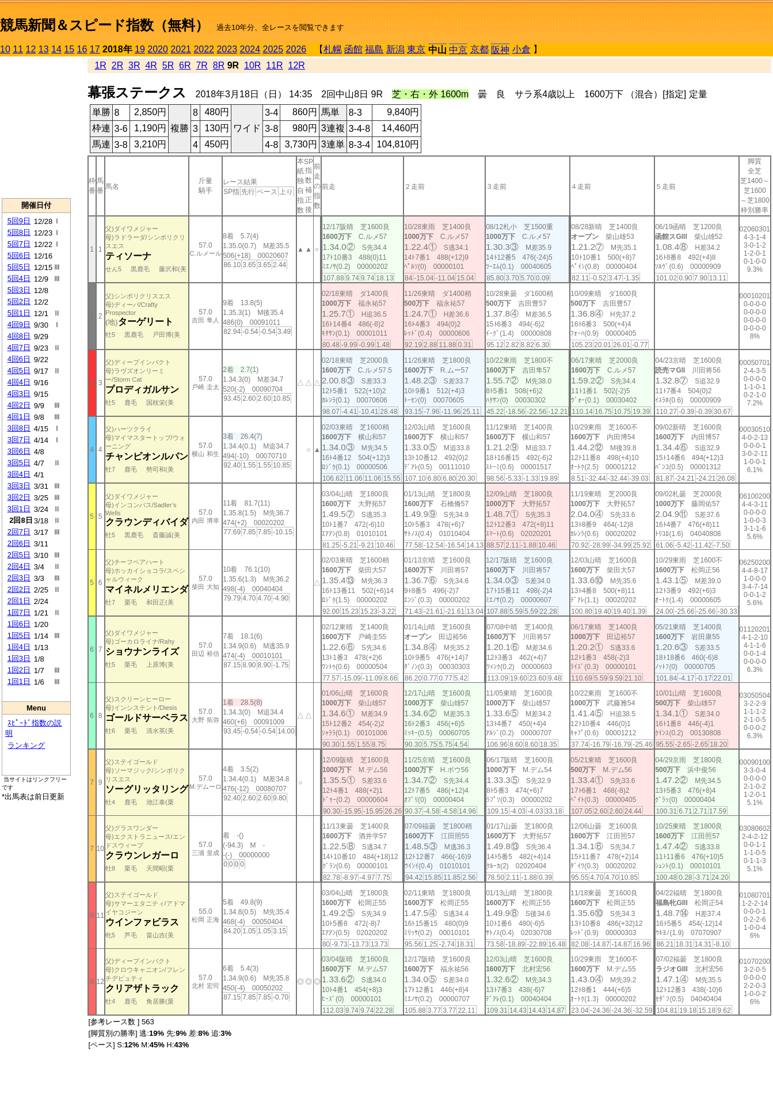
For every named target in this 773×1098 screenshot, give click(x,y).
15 (69, 49)
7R (201, 65)
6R (185, 65)
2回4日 (19, 566)
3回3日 (19, 485)
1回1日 (19, 681)
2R (117, 65)
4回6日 (19, 359)
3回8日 (19, 428)
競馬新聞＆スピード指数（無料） (104, 25)
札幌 (332, 49)
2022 (203, 49)
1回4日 (19, 647)
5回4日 (19, 278)
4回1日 (19, 416)
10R (252, 65)
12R (296, 65)
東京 (416, 49)
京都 (479, 49)
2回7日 (19, 531)
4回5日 (19, 370)
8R (218, 65)
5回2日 (19, 301)
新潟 (395, 49)
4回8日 (19, 336)
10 (5, 49)
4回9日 (19, 324)
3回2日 (19, 497)
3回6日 (19, 451)
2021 (180, 49)
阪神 (500, 50)
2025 (273, 49)
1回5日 (19, 635)
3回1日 (19, 508)
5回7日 (19, 244)
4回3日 (19, 393)
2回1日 (19, 601)
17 (95, 49)
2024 (249, 49)
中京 (458, 50)
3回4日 (19, 474)
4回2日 (19, 405)
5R (168, 65)
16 (82, 49)
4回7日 (19, 347)
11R (274, 65)
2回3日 (19, 577)
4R (151, 65)
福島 (374, 49)
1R (100, 65)
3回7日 (19, 439)
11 (18, 49)
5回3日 (19, 290)
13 (44, 49)
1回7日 (19, 612)
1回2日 (19, 670)
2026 (296, 49)
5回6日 (19, 255)
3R (134, 65)
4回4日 (19, 382)
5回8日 (19, 232)
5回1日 (19, 313)
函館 (353, 49)
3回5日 (19, 462)
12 (31, 49)
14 (56, 49)
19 (140, 49)
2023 (226, 49)
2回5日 (19, 554)
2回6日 (19, 543)
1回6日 (19, 624)
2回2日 (19, 589)
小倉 (521, 49)
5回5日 (19, 267)
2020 (157, 49)
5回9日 (19, 220)
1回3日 (19, 658)
